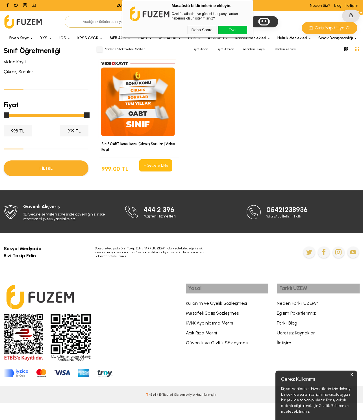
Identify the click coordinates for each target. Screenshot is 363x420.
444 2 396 (160, 226)
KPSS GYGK (87, 38)
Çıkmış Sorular (18, 71)
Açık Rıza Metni (201, 351)
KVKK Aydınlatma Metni (209, 341)
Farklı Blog (287, 341)
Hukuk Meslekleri (292, 38)
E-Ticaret (166, 412)
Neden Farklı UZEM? (297, 321)
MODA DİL (168, 38)
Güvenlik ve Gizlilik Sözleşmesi (217, 361)
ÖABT (143, 38)
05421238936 (288, 226)
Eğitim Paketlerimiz (296, 331)
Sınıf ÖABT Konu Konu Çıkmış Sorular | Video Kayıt (134, 147)
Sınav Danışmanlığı (335, 38)
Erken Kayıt (19, 38)
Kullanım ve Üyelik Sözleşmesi (216, 321)
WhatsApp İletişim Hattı (286, 233)
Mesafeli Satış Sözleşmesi (213, 331)
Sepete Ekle (155, 165)
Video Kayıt (15, 61)
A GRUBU (216, 38)
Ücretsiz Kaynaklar (296, 351)
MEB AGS (118, 38)
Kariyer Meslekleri (250, 38)
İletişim (351, 5)
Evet (232, 30)
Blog (338, 5)
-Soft (152, 412)
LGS (62, 38)
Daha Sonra (202, 30)
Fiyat (11, 105)
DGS (192, 38)
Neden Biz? (320, 5)
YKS (43, 38)
